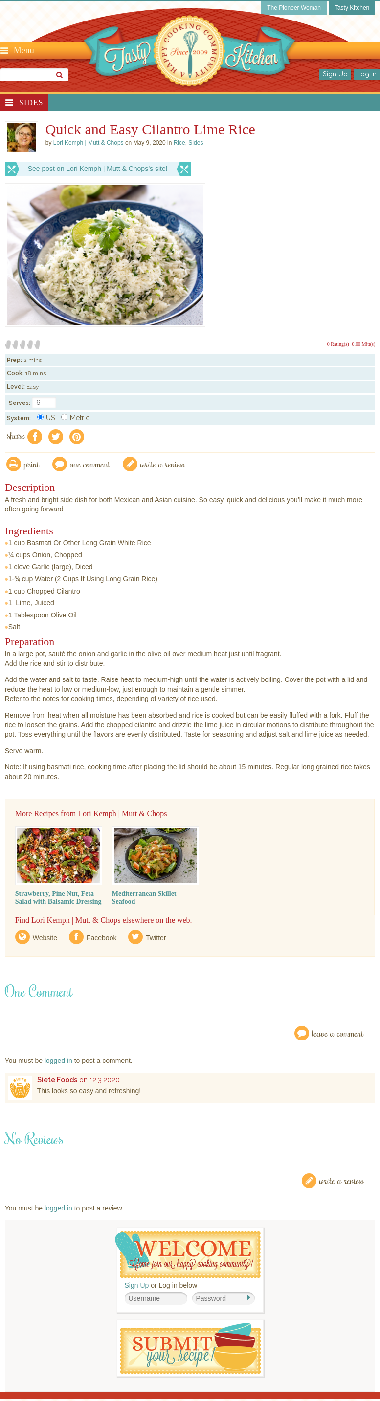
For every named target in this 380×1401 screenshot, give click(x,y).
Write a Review (341, 1180)
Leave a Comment (338, 1033)
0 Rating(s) (338, 344)
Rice (179, 142)
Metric (75, 418)
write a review (162, 463)
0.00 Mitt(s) (364, 344)
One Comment (90, 463)
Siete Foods (57, 1079)
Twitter (156, 938)
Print (32, 463)
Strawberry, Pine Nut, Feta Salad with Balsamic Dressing (58, 897)
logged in (58, 1060)
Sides (31, 102)
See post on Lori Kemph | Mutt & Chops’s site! (98, 168)
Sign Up (335, 74)
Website (45, 938)
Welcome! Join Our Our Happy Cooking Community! (188, 1254)
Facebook (101, 938)
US (46, 418)
